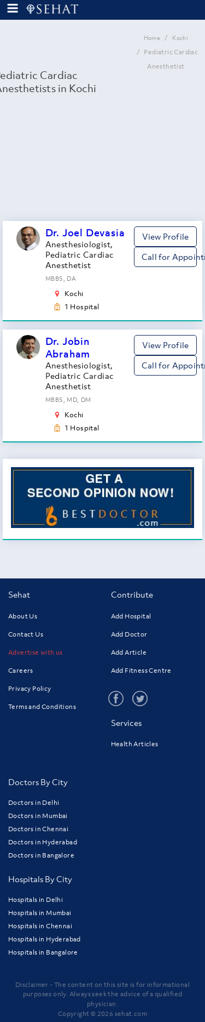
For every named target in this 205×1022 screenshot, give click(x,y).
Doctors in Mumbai (38, 815)
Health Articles (135, 744)
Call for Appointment (169, 256)
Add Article (129, 652)
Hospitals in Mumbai (40, 913)
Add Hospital (131, 616)
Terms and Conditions (42, 706)
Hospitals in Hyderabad (44, 939)
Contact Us (25, 634)
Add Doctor (129, 634)
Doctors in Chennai (38, 829)
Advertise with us (35, 652)
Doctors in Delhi (33, 802)
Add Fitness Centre (141, 670)
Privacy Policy (29, 688)
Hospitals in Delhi (35, 899)
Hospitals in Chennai (40, 926)
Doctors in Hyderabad (42, 842)
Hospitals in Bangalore (43, 952)
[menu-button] (13, 8)
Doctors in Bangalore (41, 855)
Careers (20, 670)
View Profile (165, 236)
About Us (22, 616)
